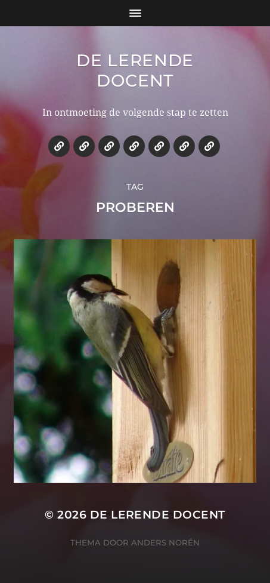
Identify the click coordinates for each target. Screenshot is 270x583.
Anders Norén (165, 542)
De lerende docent (135, 70)
